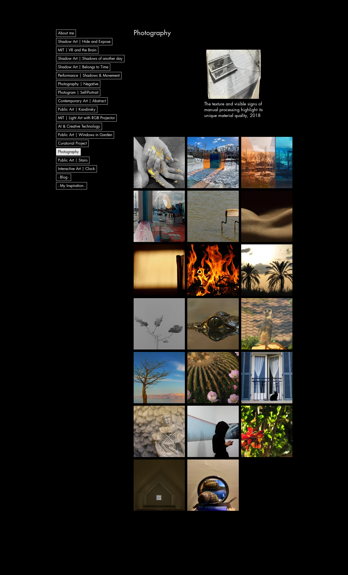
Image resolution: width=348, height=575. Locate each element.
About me (66, 33)
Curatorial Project (72, 143)
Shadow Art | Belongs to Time (83, 67)
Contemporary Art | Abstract (82, 100)
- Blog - (63, 177)
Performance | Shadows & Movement (89, 75)
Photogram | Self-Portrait (78, 92)
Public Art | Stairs (72, 160)
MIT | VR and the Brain (77, 50)
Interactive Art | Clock (76, 168)
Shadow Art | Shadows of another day (90, 58)
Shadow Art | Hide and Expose (84, 41)
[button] (234, 74)
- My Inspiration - (71, 185)
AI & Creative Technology (79, 126)
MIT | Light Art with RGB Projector (86, 117)
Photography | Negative (78, 83)
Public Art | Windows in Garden (85, 134)
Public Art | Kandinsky (76, 109)
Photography (68, 151)
